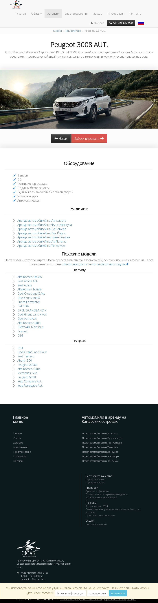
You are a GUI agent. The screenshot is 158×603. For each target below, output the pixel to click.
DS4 (20, 335)
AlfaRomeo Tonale (29, 289)
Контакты (136, 13)
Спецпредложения (76, 13)
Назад (60, 138)
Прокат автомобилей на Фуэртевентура (102, 438)
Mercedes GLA (27, 373)
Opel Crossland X (28, 298)
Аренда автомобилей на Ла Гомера (41, 229)
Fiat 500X (23, 306)
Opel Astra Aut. (27, 319)
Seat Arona (24, 285)
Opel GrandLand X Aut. (32, 314)
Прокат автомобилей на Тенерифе (100, 447)
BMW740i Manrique (30, 327)
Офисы (17, 438)
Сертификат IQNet (95, 482)
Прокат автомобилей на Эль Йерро (100, 456)
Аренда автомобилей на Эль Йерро (41, 233)
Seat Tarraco (25, 356)
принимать (118, 593)
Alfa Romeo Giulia (29, 323)
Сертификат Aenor (95, 479)
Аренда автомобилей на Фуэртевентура (44, 225)
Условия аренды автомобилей (101, 497)
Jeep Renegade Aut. (30, 386)
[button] (141, 21)
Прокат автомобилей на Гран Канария (102, 442)
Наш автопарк (73, 30)
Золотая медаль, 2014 (97, 506)
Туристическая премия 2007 (100, 515)
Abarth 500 (24, 360)
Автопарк (53, 13)
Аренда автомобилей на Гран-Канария (44, 237)
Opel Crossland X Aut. (31, 294)
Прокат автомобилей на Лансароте (100, 433)
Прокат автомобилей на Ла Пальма (100, 461)
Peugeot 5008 (26, 377)
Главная (21, 13)
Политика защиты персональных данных (107, 494)
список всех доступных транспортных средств (96, 264)
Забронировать (89, 138)
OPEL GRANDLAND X (31, 310)
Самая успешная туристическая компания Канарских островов (113, 511)
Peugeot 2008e (27, 365)
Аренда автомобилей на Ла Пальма (41, 241)
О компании (19, 456)
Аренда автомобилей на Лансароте (41, 221)
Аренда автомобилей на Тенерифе (41, 246)
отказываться (97, 593)
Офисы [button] (36, 13)
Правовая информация (97, 491)
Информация (116, 13)
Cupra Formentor (28, 302)
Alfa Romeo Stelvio (29, 277)
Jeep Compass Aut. (29, 381)
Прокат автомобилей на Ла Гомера (100, 451)
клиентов (97, 23)
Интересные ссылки (96, 524)
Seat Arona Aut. (27, 281)
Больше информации (70, 593)
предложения (20, 447)
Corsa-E (22, 331)
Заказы (97, 13)
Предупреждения (22, 451)
